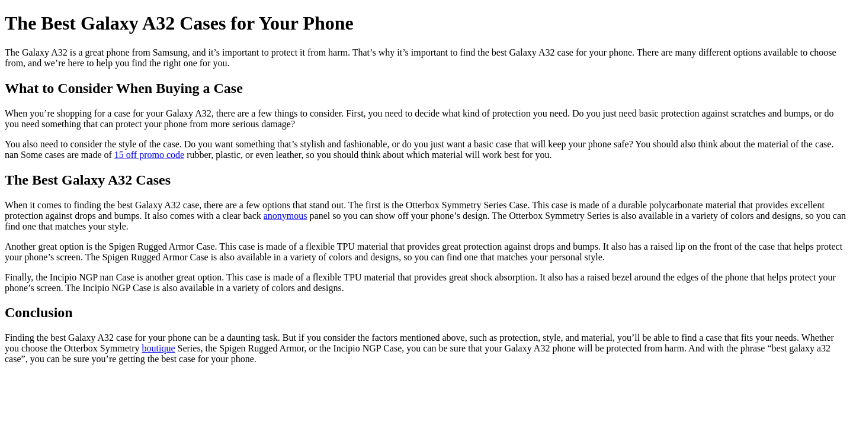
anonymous (285, 216)
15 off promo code (149, 155)
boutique (158, 348)
